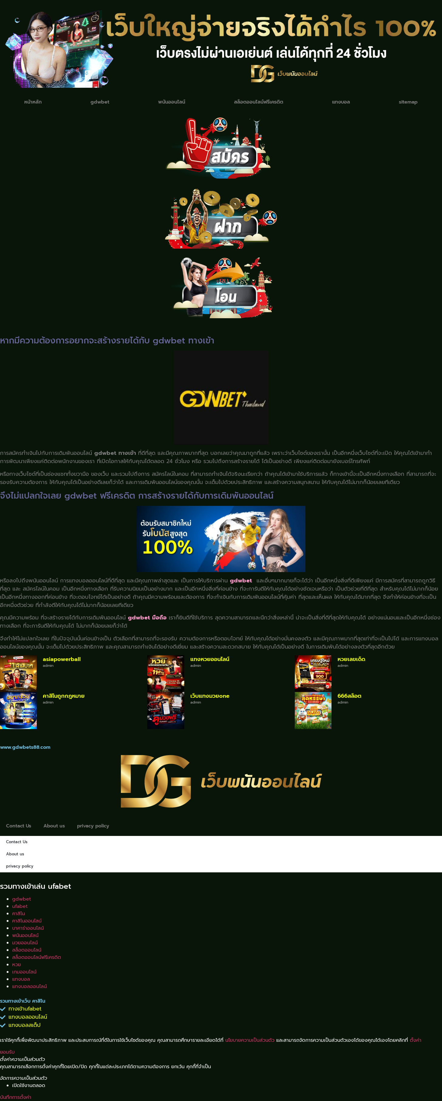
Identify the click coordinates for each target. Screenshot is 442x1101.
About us (55, 826)
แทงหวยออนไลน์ (209, 659)
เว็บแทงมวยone (209, 696)
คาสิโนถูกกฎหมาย (64, 696)
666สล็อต (349, 696)
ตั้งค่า (415, 1040)
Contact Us (19, 826)
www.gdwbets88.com (25, 747)
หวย (16, 964)
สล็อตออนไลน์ (26, 950)
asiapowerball (62, 659)
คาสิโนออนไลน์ (27, 921)
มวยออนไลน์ (25, 942)
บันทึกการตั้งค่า (15, 1097)
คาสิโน (18, 913)
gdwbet (99, 102)
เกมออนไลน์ (24, 972)
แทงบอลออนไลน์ (29, 986)
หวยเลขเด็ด (351, 659)
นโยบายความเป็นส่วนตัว (249, 1040)
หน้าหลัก (33, 102)
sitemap (408, 102)
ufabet (20, 906)
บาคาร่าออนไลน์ (28, 928)
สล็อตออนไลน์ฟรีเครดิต (258, 102)
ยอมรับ (7, 1052)
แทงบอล (341, 102)
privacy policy (95, 826)
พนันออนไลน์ (171, 102)
